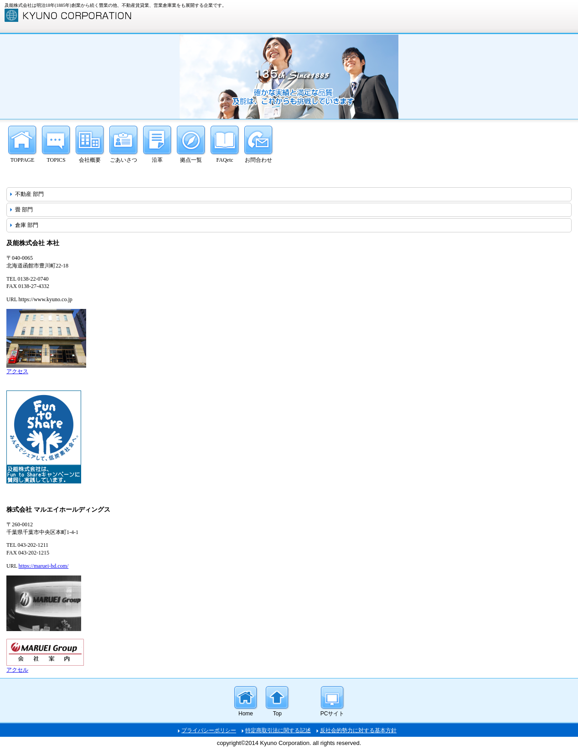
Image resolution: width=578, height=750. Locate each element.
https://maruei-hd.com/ (44, 566)
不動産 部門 (29, 194)
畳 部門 (24, 209)
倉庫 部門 (26, 225)
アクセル (17, 670)
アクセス (17, 371)
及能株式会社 (73, 15)
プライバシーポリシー (208, 730)
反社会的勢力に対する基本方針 (358, 730)
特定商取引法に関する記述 (278, 730)
